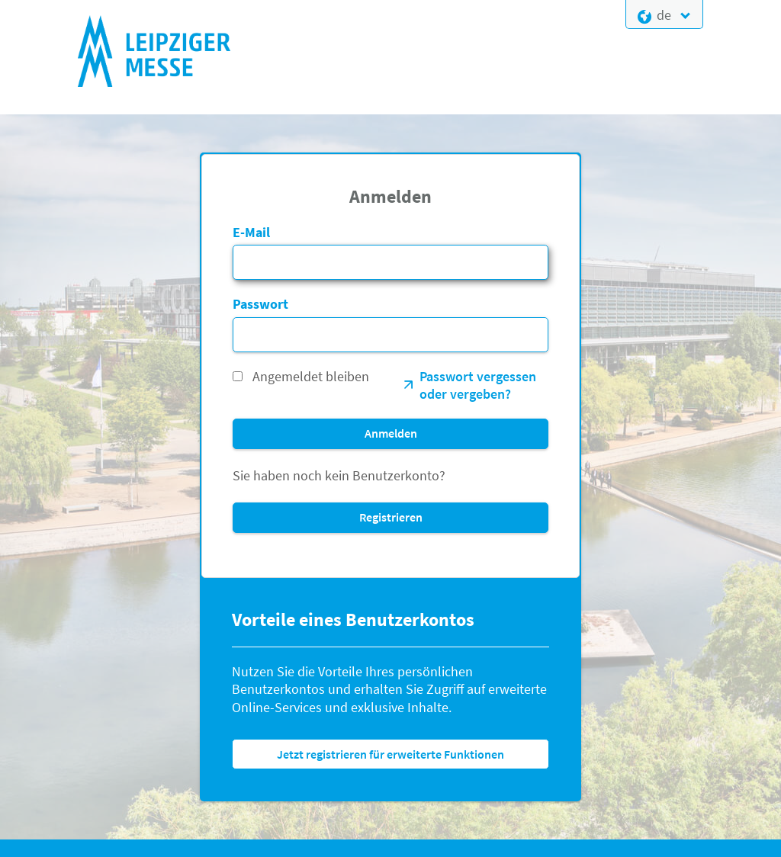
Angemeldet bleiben (310, 376)
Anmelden (391, 433)
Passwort (260, 304)
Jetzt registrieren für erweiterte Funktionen (390, 754)
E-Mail (251, 232)
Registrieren (391, 517)
